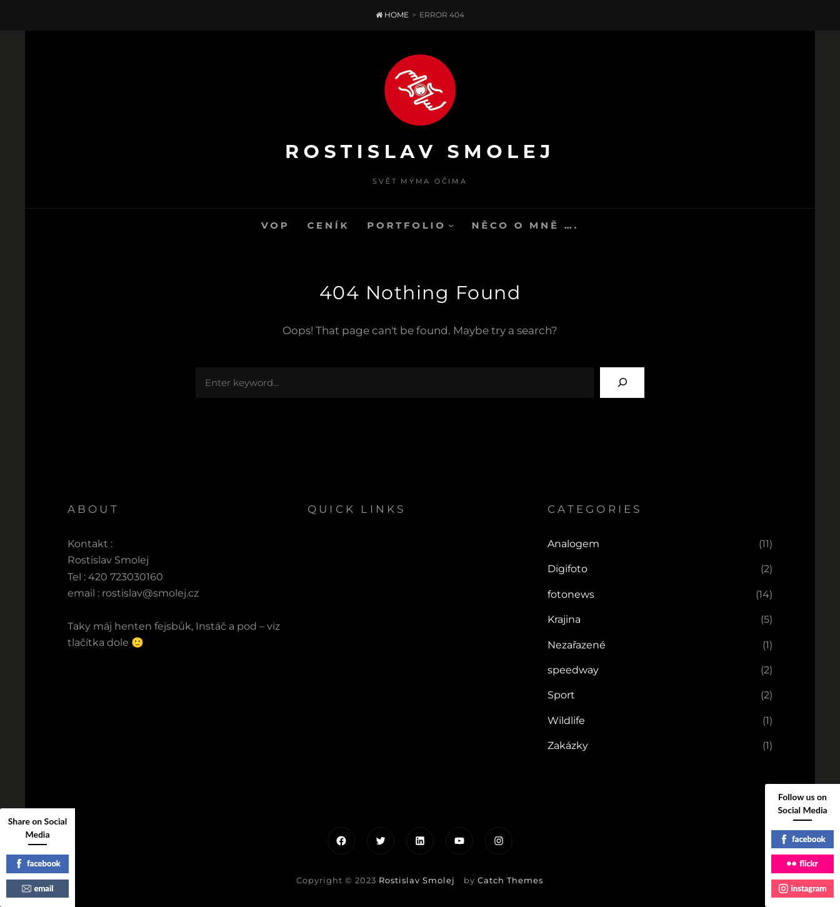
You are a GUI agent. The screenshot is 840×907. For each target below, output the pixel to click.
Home (392, 14)
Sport (561, 695)
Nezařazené (577, 645)
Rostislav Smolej (420, 151)
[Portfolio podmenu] (451, 225)
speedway (573, 670)
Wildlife (566, 720)
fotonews (571, 594)
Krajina (564, 619)
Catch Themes (510, 880)
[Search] (622, 382)
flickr (802, 863)
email (38, 888)
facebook (37, 863)
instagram (803, 888)
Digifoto (568, 569)
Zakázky (568, 745)
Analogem (573, 544)
